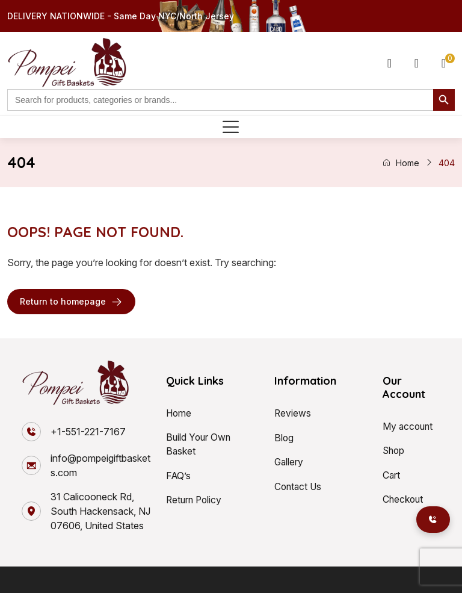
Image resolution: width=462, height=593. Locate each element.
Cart (392, 474)
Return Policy (195, 500)
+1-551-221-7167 (88, 432)
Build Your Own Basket (199, 444)
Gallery (289, 461)
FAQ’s (179, 476)
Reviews (293, 413)
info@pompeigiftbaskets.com (100, 465)
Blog (284, 437)
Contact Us (299, 485)
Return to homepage (71, 302)
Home (400, 163)
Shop (394, 450)
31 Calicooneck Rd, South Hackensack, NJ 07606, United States (100, 511)
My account (409, 426)
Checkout (404, 498)
